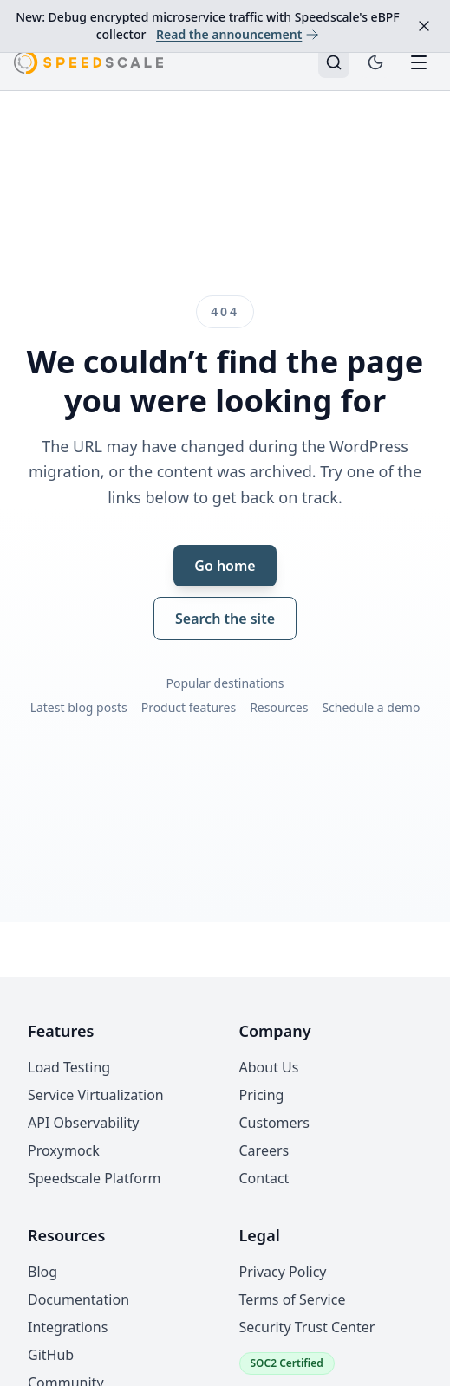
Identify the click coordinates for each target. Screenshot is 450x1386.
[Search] (333, 62)
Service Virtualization (96, 1094)
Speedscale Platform (94, 1178)
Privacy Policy (283, 1271)
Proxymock (64, 1150)
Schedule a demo (371, 707)
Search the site (225, 618)
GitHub (51, 1354)
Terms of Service (292, 1299)
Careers (264, 1150)
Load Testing (69, 1067)
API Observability (83, 1122)
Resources (279, 707)
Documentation (78, 1299)
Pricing (261, 1094)
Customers (274, 1122)
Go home (224, 565)
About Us (269, 1067)
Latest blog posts (78, 707)
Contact (264, 1178)
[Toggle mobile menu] (418, 62)
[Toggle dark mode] (375, 62)
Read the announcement (237, 34)
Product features (189, 707)
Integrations (68, 1327)
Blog (42, 1271)
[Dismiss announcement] (424, 26)
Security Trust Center (307, 1327)
